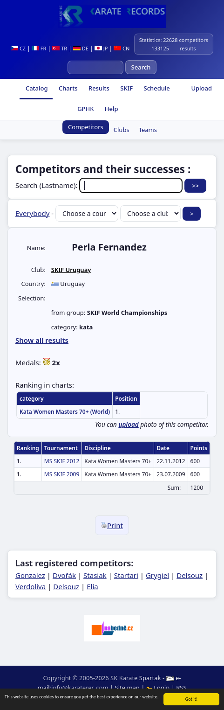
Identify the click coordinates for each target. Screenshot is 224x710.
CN (121, 48)
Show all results (41, 340)
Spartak (150, 678)
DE (80, 48)
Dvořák (64, 575)
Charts (67, 88)
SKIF (126, 88)
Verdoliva (30, 586)
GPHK (85, 108)
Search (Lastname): (99, 185)
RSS (181, 687)
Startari (126, 575)
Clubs (121, 129)
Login (158, 687)
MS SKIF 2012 (61, 461)
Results (98, 88)
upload (128, 424)
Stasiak (95, 575)
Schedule (156, 88)
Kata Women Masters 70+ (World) (65, 412)
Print (112, 525)
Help (110, 108)
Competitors (85, 127)
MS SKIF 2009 (61, 474)
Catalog (36, 88)
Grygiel (157, 575)
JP (101, 48)
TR (59, 48)
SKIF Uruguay (71, 269)
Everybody (32, 213)
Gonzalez (30, 575)
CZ (18, 48)
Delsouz (189, 575)
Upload (201, 88)
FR (39, 48)
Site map (127, 687)
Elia (92, 586)
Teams (148, 129)
